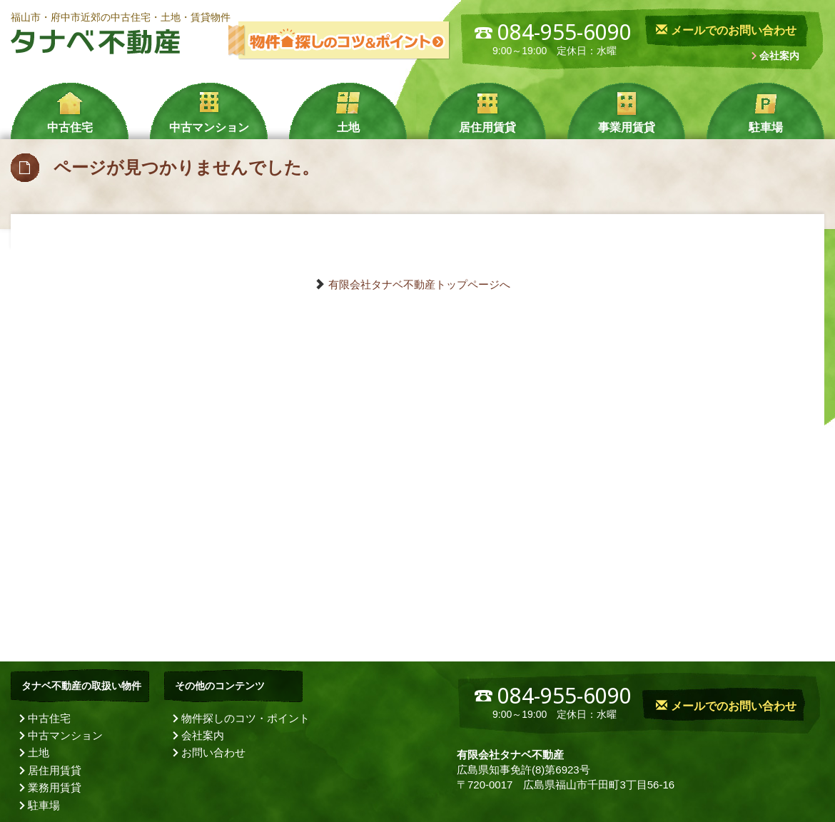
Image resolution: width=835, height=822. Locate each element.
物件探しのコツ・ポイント (245, 718)
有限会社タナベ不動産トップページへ (419, 284)
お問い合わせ (213, 752)
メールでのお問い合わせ (726, 30)
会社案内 (779, 55)
